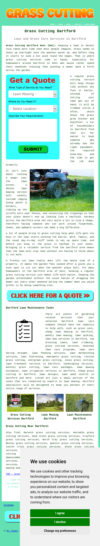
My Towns (12, 531)
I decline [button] (60, 522)
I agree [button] (60, 513)
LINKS (60, 24)
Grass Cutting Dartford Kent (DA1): (31, 45)
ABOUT (68, 24)
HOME (52, 24)
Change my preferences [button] (60, 530)
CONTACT (78, 24)
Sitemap (9, 505)
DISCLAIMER (90, 24)
